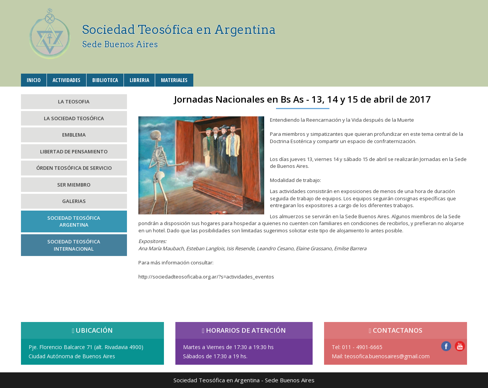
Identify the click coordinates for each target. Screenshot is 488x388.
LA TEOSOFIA (74, 101)
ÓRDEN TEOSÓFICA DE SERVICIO (74, 167)
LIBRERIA (139, 80)
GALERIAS (74, 201)
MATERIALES (174, 80)
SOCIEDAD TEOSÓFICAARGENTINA (73, 221)
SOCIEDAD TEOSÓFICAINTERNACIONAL (73, 245)
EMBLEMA (74, 134)
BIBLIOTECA (105, 80)
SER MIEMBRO (73, 184)
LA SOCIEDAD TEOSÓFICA (74, 118)
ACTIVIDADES (66, 80)
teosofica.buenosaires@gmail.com (387, 356)
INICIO (34, 80)
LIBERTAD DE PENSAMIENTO (74, 151)
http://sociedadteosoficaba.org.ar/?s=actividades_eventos (206, 276)
